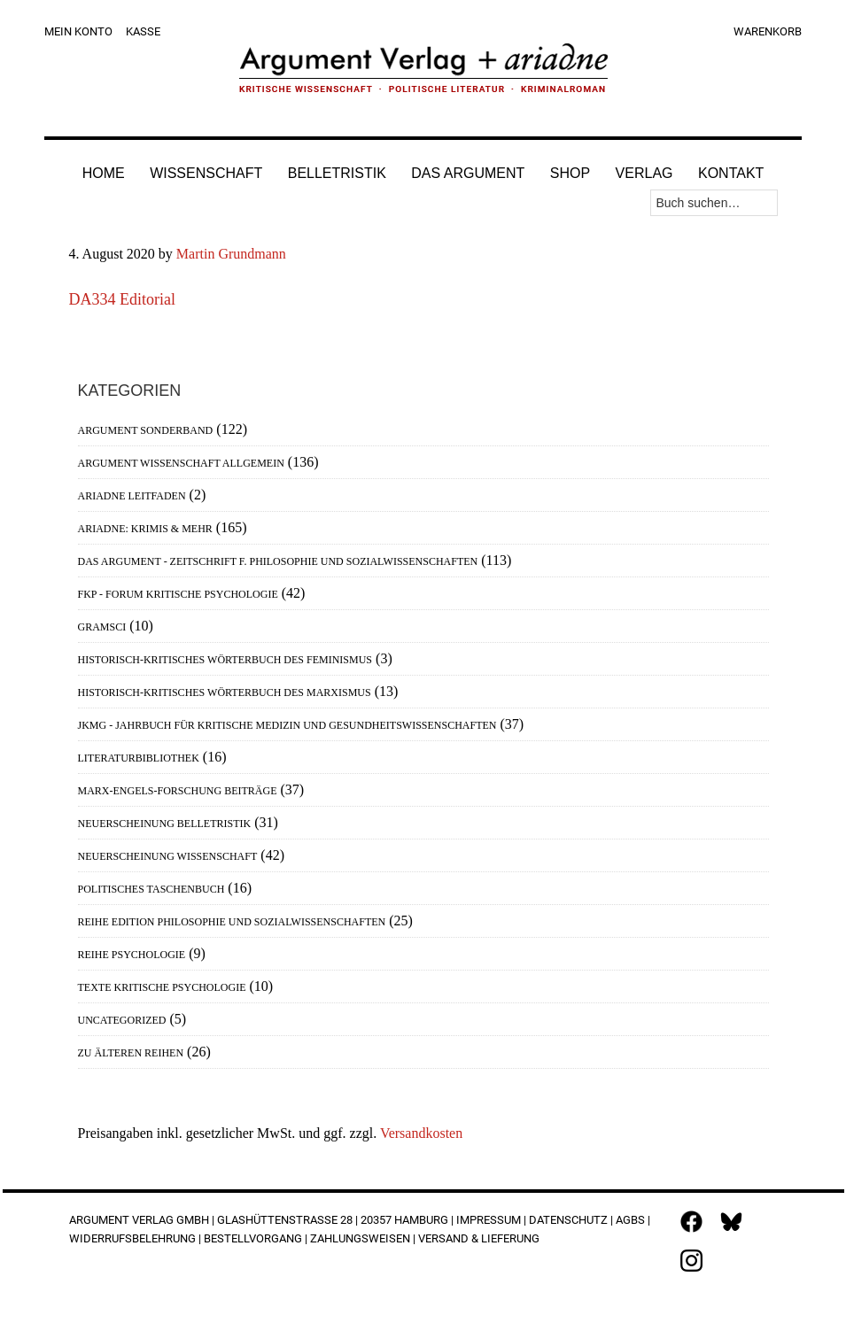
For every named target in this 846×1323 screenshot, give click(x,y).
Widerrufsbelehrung (132, 1238)
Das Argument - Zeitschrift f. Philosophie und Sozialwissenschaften (278, 561)
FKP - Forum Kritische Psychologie (178, 594)
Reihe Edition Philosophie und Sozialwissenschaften (232, 922)
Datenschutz (568, 1219)
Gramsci (102, 627)
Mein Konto (78, 31)
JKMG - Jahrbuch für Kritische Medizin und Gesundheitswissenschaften (287, 725)
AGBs (630, 1219)
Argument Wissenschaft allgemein (181, 463)
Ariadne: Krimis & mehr (145, 528)
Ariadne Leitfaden (132, 496)
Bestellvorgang (253, 1238)
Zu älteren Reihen (131, 1053)
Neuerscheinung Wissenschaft (168, 856)
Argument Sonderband (145, 430)
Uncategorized (122, 1020)
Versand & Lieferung (478, 1238)
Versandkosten (421, 1133)
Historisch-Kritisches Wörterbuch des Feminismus (225, 660)
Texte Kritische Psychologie (162, 987)
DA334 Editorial (122, 299)
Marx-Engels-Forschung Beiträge (177, 791)
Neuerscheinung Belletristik (165, 823)
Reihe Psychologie (132, 954)
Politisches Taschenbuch (151, 889)
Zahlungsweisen (360, 1238)
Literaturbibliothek (138, 758)
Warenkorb (767, 31)
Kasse (143, 31)
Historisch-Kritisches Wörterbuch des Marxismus (224, 692)
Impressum (488, 1219)
